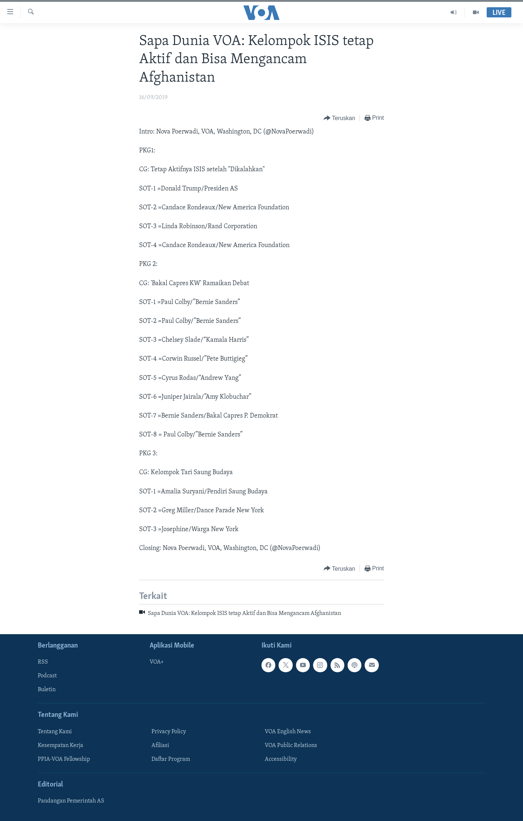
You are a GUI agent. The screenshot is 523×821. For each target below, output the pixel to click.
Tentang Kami (55, 732)
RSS (43, 662)
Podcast (47, 676)
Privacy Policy (168, 732)
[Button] (339, 118)
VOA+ (157, 662)
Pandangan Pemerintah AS (71, 801)
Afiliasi (160, 745)
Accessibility (281, 759)
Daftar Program (170, 759)
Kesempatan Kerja (60, 745)
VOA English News (288, 732)
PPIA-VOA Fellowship (64, 759)
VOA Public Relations (291, 745)
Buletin (47, 690)
